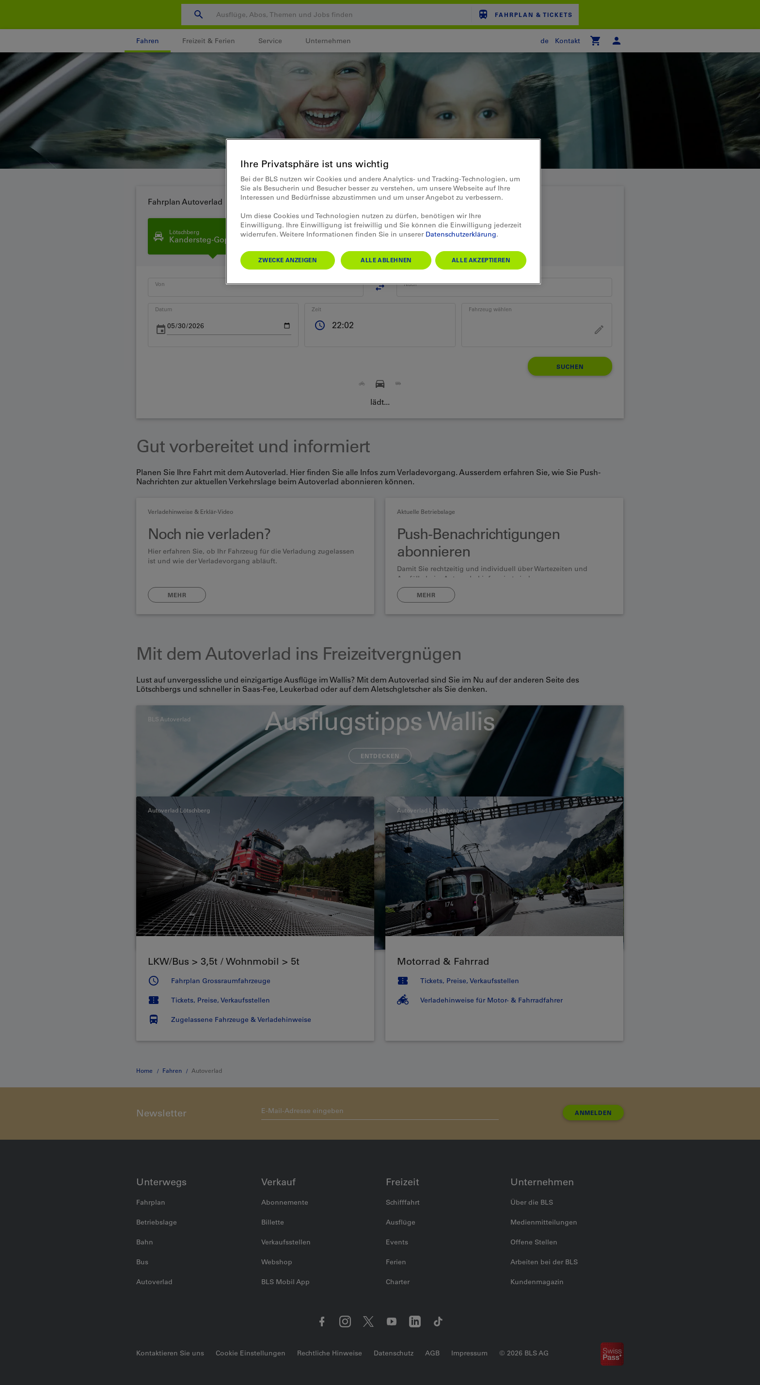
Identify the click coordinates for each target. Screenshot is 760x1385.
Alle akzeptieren (481, 260)
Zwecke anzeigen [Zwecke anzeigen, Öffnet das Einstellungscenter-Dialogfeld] (287, 260)
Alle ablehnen (386, 260)
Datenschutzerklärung (461, 234)
